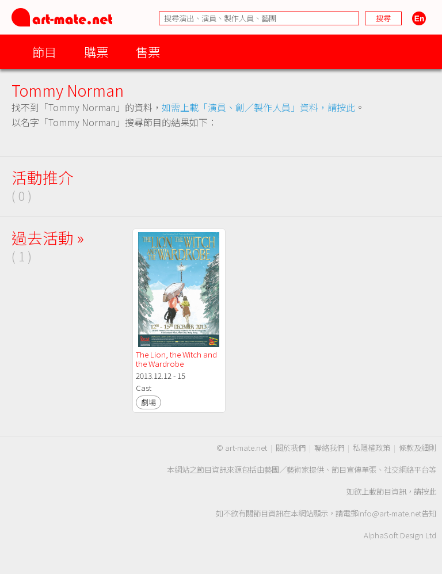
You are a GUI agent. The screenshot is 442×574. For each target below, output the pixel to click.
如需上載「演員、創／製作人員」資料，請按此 (258, 107)
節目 (44, 51)
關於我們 (291, 447)
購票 (96, 51)
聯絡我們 (329, 447)
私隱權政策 (371, 447)
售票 (148, 51)
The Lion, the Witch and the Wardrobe (177, 359)
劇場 (148, 402)
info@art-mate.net (389, 513)
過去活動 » (48, 237)
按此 (428, 491)
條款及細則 (417, 447)
